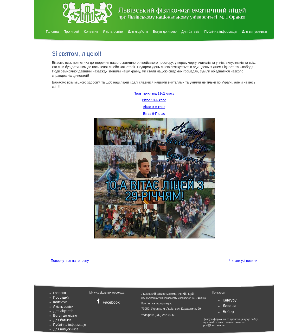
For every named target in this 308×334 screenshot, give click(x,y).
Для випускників (254, 31)
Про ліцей (71, 31)
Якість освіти (113, 31)
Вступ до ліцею (165, 31)
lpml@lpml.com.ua (214, 325)
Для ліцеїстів (138, 31)
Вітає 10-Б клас (154, 100)
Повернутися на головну (70, 261)
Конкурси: (218, 292)
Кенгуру (229, 300)
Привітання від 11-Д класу (154, 93)
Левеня (229, 306)
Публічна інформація (220, 31)
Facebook (107, 302)
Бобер (228, 312)
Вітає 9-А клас (154, 107)
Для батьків (190, 31)
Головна (52, 31)
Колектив (91, 31)
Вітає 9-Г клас (154, 114)
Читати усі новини (243, 261)
